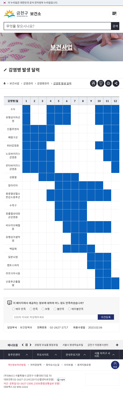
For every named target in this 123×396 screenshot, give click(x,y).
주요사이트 (43, 354)
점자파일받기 (101, 83)
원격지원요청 (84, 364)
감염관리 (28, 83)
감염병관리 (43, 83)
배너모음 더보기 (117, 345)
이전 (22, 345)
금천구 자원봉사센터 (98, 344)
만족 (35, 309)
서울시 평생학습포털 (72, 344)
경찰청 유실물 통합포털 (46, 344)
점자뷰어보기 (93, 83)
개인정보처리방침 (17, 364)
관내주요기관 (73, 354)
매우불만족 (77, 309)
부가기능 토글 (116, 83)
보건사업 (14, 83)
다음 (30, 345)
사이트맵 (68, 364)
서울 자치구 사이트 (102, 354)
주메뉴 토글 (114, 14)
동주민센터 (14, 354)
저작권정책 (35, 364)
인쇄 (108, 83)
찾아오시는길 (52, 364)
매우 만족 (21, 309)
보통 (47, 309)
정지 (26, 345)
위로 (115, 367)
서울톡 (62, 379)
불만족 (60, 309)
